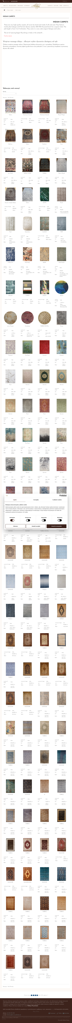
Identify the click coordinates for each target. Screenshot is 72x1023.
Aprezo (44, 443)
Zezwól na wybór (36, 526)
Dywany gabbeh (39, 1017)
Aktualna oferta (12, 5)
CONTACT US (65, 5)
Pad (10, 231)
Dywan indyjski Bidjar (10, 202)
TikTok (59, 1013)
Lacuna (44, 355)
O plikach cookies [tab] (57, 499)
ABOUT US (6, 5)
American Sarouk (27, 114)
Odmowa (15, 526)
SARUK (62, 618)
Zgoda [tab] (15, 499)
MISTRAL (27, 262)
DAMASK (61, 560)
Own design (20, 5)
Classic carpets (10, 10)
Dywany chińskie (46, 1017)
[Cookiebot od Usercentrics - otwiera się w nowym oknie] (60, 496)
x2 (44, 794)
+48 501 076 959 (10, 1013)
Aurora (27, 384)
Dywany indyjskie (22, 1017)
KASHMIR (61, 531)
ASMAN (10, 531)
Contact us (65, 1)
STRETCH (10, 262)
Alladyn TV (50, 5)
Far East (27, 355)
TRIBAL (44, 173)
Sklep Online (36, 1011)
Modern (45, 589)
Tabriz (10, 114)
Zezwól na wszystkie (56, 526)
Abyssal (10, 295)
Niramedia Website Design (63, 1020)
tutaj (53, 1009)
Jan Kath (10, 173)
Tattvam (10, 443)
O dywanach (27, 5)
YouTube (66, 1013)
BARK (44, 262)
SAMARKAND (27, 882)
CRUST (44, 295)
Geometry (27, 231)
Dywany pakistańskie (30, 1017)
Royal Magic (61, 114)
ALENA (44, 231)
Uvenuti (62, 355)
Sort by (4, 91)
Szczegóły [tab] (36, 499)
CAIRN (27, 295)
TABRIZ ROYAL (44, 326)
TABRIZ (44, 648)
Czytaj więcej (8, 36)
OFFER (60, 5)
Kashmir (44, 144)
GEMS (44, 202)
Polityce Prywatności (33, 1005)
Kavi (61, 144)
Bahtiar (10, 144)
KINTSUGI (61, 262)
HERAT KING (27, 173)
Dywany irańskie (62, 1017)
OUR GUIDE (56, 5)
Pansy (61, 326)
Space (61, 295)
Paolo (61, 202)
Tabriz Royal (61, 173)
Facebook (51, 1013)
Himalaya (27, 326)
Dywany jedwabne (54, 1017)
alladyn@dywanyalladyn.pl (14, 1014)
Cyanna (10, 355)
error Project (10, 326)
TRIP (61, 231)
